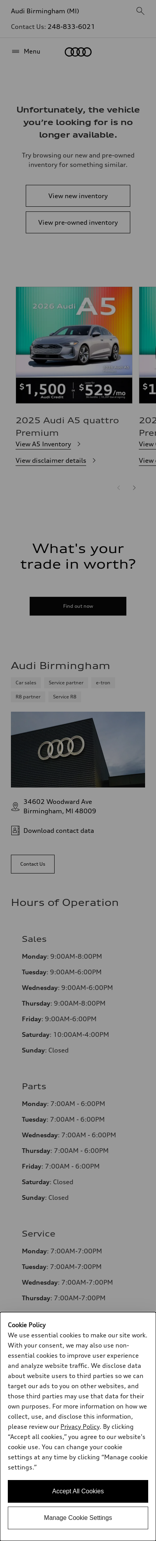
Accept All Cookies (78, 1491)
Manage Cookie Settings (78, 1517)
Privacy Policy (79, 1426)
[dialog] (78, 1426)
